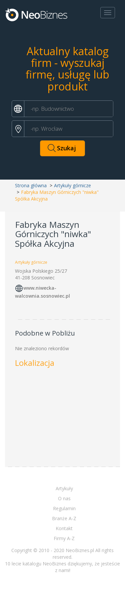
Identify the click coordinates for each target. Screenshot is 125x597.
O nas (64, 498)
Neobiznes (36, 14)
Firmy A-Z (64, 538)
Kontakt (64, 528)
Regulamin (64, 508)
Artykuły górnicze (72, 185)
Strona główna (31, 185)
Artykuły (64, 488)
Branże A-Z (64, 518)
